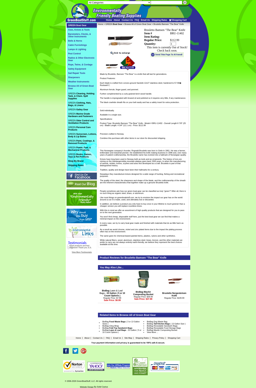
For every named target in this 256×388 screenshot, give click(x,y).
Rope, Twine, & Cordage (80, 64)
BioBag (117, 328)
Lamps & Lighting (77, 49)
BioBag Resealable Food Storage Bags (164, 328)
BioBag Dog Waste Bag (157, 322)
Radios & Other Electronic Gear (81, 59)
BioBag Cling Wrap (110, 326)
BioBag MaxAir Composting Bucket (143, 293)
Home (109, 20)
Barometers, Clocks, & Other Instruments (79, 35)
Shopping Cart (178, 20)
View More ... (152, 332)
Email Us (145, 20)
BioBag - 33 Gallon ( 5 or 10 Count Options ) (112, 293)
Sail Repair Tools (76, 73)
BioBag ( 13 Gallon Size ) (166, 324)
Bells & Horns (75, 41)
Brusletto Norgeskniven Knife (174, 294)
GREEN (113, 24)
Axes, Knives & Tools (79, 30)
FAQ (137, 20)
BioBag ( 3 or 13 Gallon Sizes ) (121, 323)
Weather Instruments (78, 81)
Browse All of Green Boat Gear (137, 24)
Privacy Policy (158, 338)
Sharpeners (74, 77)
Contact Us (127, 20)
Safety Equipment (77, 69)
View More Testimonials (82, 252)
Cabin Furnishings (77, 45)
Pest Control (74, 53)
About (117, 20)
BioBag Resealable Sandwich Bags (162, 326)
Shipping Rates (159, 20)
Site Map (128, 338)
